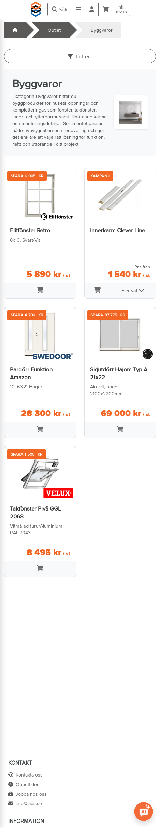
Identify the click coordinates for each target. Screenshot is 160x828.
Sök (60, 9)
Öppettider (23, 784)
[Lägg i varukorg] (40, 291)
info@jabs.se (25, 803)
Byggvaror (102, 30)
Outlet (54, 30)
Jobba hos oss (27, 794)
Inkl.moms (121, 9)
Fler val (133, 290)
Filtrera (80, 56)
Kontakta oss (25, 775)
